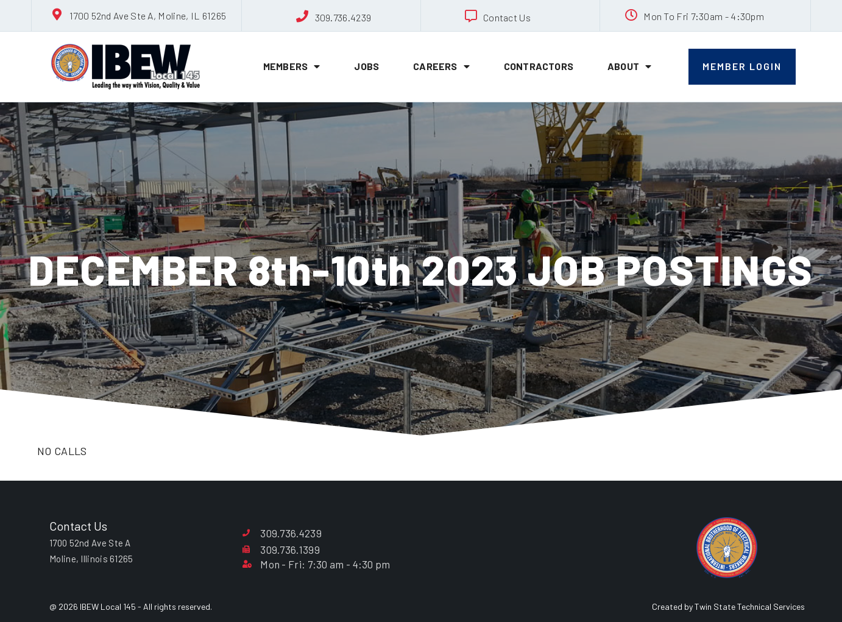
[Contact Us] (471, 16)
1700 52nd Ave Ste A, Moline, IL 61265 (147, 15)
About (629, 66)
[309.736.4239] (303, 16)
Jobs (366, 66)
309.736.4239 (343, 17)
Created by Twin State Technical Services (728, 606)
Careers (441, 66)
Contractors (538, 66)
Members (291, 66)
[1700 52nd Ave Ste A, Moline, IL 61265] (57, 15)
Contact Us (507, 17)
